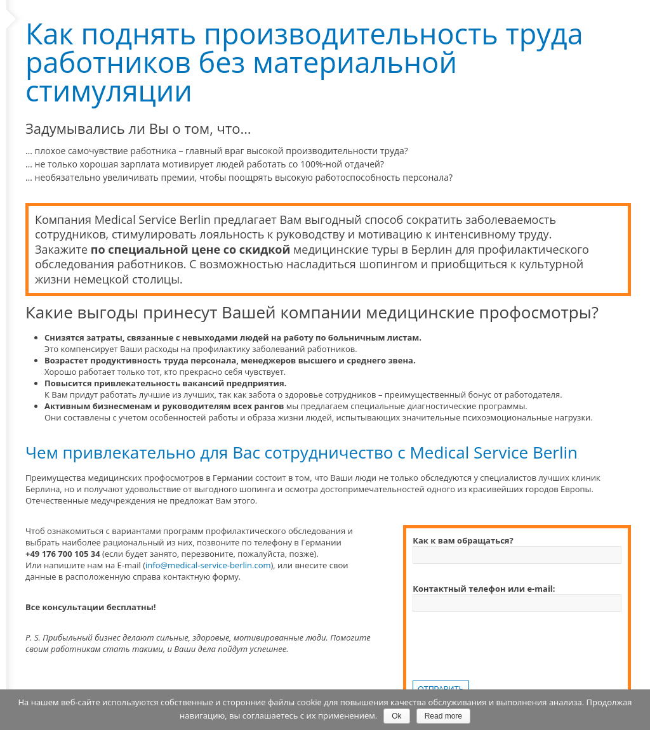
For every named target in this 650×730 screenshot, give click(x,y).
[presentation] (509, 656)
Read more (443, 716)
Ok (396, 716)
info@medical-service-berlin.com (207, 565)
